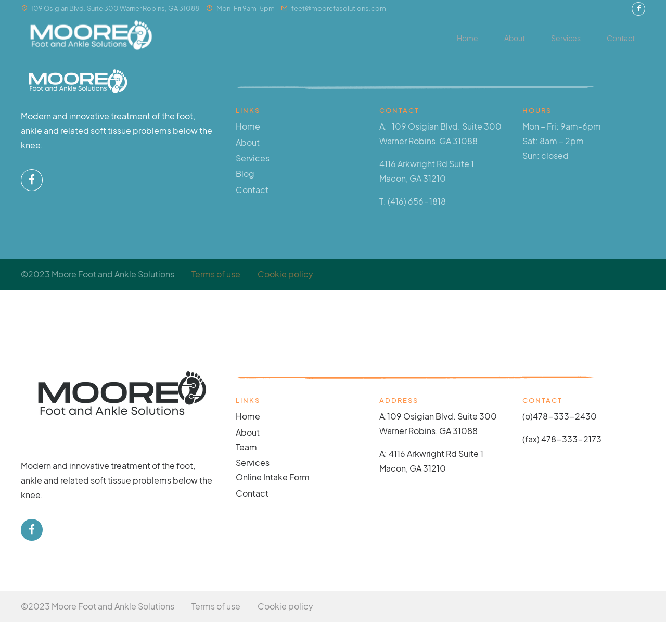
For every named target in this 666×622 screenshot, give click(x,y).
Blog (245, 173)
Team (246, 446)
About (514, 38)
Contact (621, 38)
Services (566, 38)
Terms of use (215, 274)
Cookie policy (285, 274)
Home (467, 38)
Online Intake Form (273, 477)
